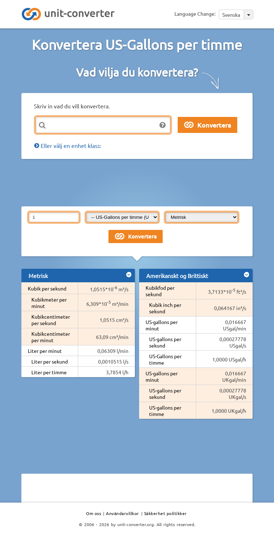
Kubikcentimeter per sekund (50, 319)
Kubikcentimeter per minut (50, 336)
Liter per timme (49, 372)
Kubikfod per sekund (160, 290)
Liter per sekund (49, 361)
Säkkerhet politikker (165, 513)
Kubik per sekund (47, 288)
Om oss (93, 513)
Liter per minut (45, 351)
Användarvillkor (122, 513)
